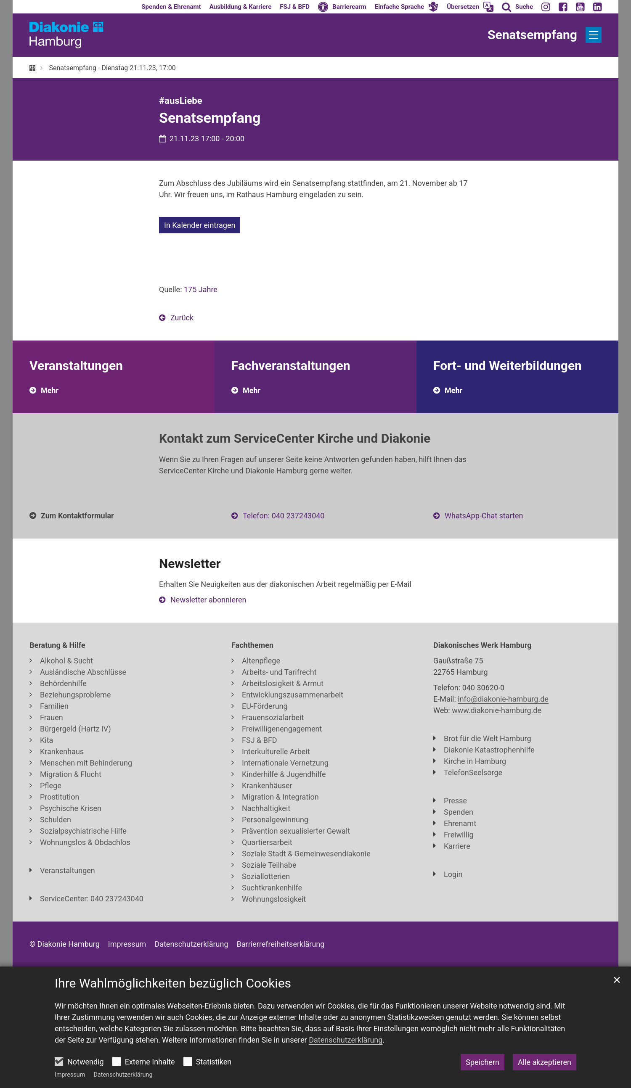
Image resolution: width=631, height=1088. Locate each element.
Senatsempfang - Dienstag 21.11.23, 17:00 (112, 68)
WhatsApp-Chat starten (484, 515)
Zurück (182, 317)
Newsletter (189, 563)
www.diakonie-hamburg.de (496, 710)
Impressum (70, 1074)
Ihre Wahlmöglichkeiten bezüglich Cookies (173, 983)
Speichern (482, 1062)
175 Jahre (200, 289)
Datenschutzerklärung (122, 1074)
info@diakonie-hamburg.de (503, 699)
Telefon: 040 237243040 (283, 515)
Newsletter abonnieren (208, 599)
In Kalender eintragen (199, 225)
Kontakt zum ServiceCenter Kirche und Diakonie (294, 438)
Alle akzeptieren (544, 1062)
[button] (407, 6)
